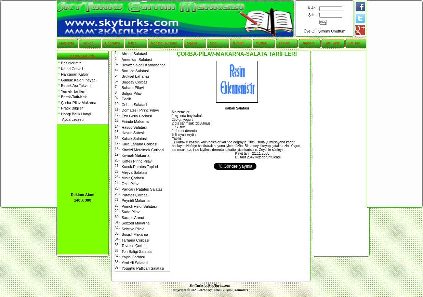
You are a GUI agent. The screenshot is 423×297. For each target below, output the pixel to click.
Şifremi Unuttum (331, 31)
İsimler (238, 43)
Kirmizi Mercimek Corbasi (143, 150)
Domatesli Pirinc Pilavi (140, 110)
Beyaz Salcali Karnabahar (143, 65)
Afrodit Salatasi (134, 54)
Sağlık (192, 43)
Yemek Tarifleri (71, 91)
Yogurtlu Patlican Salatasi (143, 268)
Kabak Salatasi (134, 139)
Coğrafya (112, 43)
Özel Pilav (130, 184)
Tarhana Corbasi (135, 240)
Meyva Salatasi (134, 172)
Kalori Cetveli (70, 69)
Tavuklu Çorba (134, 246)
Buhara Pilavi (133, 88)
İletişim (354, 43)
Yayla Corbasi (133, 257)
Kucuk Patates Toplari (140, 167)
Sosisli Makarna (135, 234)
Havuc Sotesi (133, 133)
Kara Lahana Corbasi (139, 144)
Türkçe (87, 43)
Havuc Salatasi (134, 127)
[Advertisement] (341, 153)
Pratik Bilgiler (70, 108)
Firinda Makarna (135, 121)
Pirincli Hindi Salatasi (139, 206)
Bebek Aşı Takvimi (74, 85)
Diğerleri (309, 43)
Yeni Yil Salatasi (135, 263)
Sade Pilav (131, 212)
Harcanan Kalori (72, 74)
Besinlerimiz (69, 63)
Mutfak (261, 43)
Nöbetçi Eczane (160, 43)
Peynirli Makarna (136, 200)
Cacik (126, 99)
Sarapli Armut (133, 218)
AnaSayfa (66, 43)
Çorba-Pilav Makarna (76, 103)
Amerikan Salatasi (137, 59)
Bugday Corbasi (135, 82)
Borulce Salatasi (135, 71)
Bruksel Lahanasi (136, 76)
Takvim (284, 43)
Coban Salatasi (134, 105)
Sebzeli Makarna (136, 223)
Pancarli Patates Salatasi (142, 189)
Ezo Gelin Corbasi (137, 116)
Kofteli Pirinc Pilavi (137, 161)
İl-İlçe (132, 43)
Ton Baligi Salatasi (137, 251)
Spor (214, 43)
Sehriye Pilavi (133, 229)
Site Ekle (332, 43)
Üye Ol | (311, 31)
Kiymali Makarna (135, 155)
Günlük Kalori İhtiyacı (77, 80)
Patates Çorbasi (135, 195)
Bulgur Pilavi (132, 93)
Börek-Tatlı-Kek (72, 97)
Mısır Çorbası (133, 178)
